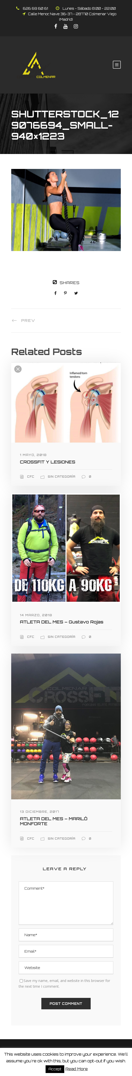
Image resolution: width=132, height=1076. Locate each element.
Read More (76, 1069)
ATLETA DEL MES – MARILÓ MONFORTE (53, 821)
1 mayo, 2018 (33, 455)
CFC (30, 476)
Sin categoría (61, 476)
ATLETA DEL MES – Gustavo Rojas (61, 621)
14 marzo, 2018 (36, 615)
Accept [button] (55, 1069)
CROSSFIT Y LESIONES (47, 461)
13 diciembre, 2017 (39, 812)
